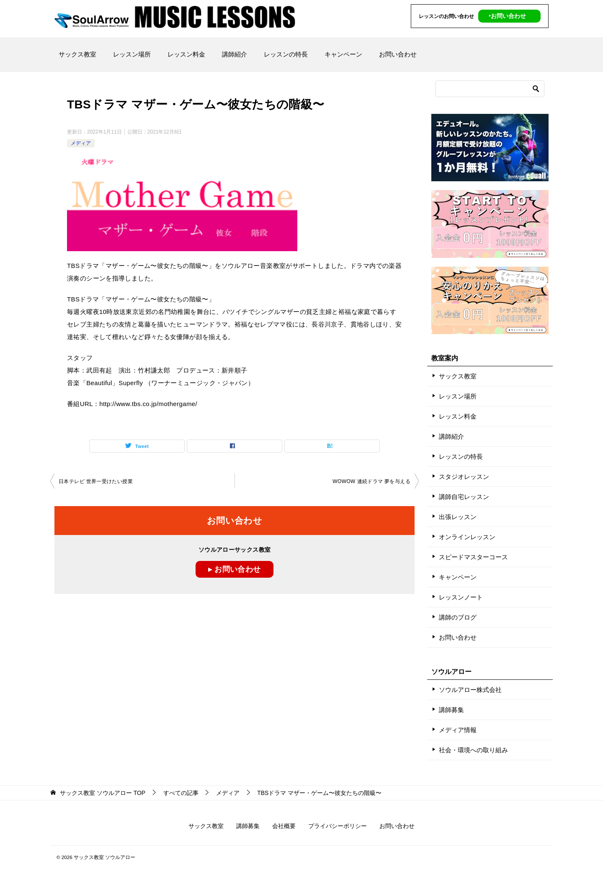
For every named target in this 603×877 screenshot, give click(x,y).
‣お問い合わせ (507, 16)
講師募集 (451, 709)
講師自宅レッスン (464, 496)
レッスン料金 (186, 54)
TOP (102, 793)
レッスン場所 (132, 54)
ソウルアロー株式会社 (470, 689)
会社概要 (284, 826)
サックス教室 (77, 54)
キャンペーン (343, 54)
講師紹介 (234, 54)
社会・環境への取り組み (473, 750)
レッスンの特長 (286, 54)
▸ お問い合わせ (234, 569)
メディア (81, 143)
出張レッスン (458, 516)
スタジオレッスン (464, 476)
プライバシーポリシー (337, 826)
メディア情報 (458, 729)
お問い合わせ (398, 54)
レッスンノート (461, 597)
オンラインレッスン (467, 536)
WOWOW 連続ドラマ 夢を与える (371, 481)
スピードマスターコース (473, 557)
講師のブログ (458, 617)
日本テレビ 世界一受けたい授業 (96, 481)
